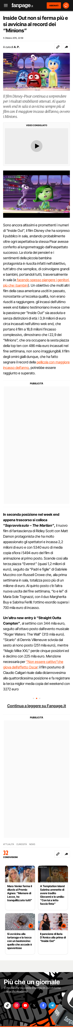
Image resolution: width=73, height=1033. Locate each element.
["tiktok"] (7, 1005)
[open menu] (4, 5)
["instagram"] (16, 1005)
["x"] (34, 1005)
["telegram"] (52, 1005)
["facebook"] (43, 1005)
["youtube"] (25, 1005)
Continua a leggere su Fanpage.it (36, 705)
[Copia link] (57, 47)
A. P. (17, 47)
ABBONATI (53, 5)
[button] (66, 47)
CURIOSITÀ (21, 844)
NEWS (32, 844)
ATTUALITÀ (8, 844)
